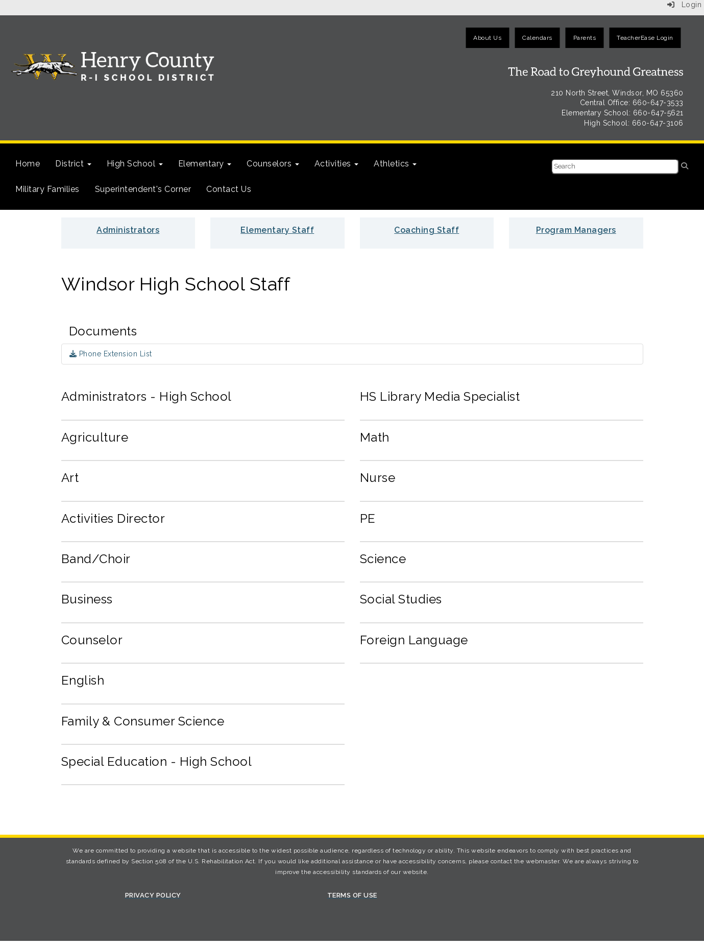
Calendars (537, 37)
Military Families (47, 189)
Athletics (395, 163)
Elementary (205, 163)
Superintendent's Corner (143, 189)
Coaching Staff (426, 230)
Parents (584, 37)
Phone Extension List (110, 354)
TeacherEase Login (645, 37)
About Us (487, 37)
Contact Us (228, 189)
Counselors (273, 163)
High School (135, 163)
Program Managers (576, 230)
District (73, 163)
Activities (336, 163)
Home (27, 163)
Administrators (127, 230)
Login (684, 5)
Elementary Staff (277, 230)
